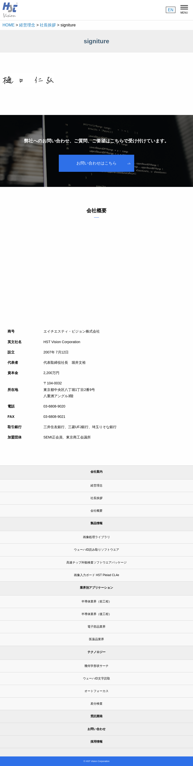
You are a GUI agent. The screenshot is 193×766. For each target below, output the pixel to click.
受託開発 (96, 716)
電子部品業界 (96, 626)
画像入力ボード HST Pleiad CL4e (96, 575)
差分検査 (96, 703)
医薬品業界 (96, 639)
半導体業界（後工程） (96, 614)
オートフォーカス (96, 691)
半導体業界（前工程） (96, 601)
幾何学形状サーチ (96, 666)
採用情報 (96, 741)
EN (170, 10)
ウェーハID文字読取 (96, 678)
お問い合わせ (96, 729)
